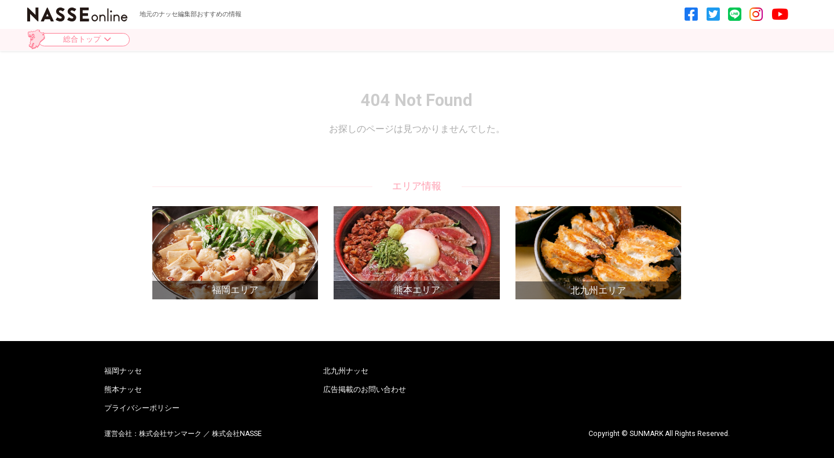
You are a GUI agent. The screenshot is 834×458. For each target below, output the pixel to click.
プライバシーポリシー (142, 408)
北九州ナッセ (345, 371)
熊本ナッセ (123, 390)
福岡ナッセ (123, 371)
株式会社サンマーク (170, 434)
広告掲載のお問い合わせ (364, 390)
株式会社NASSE (237, 434)
